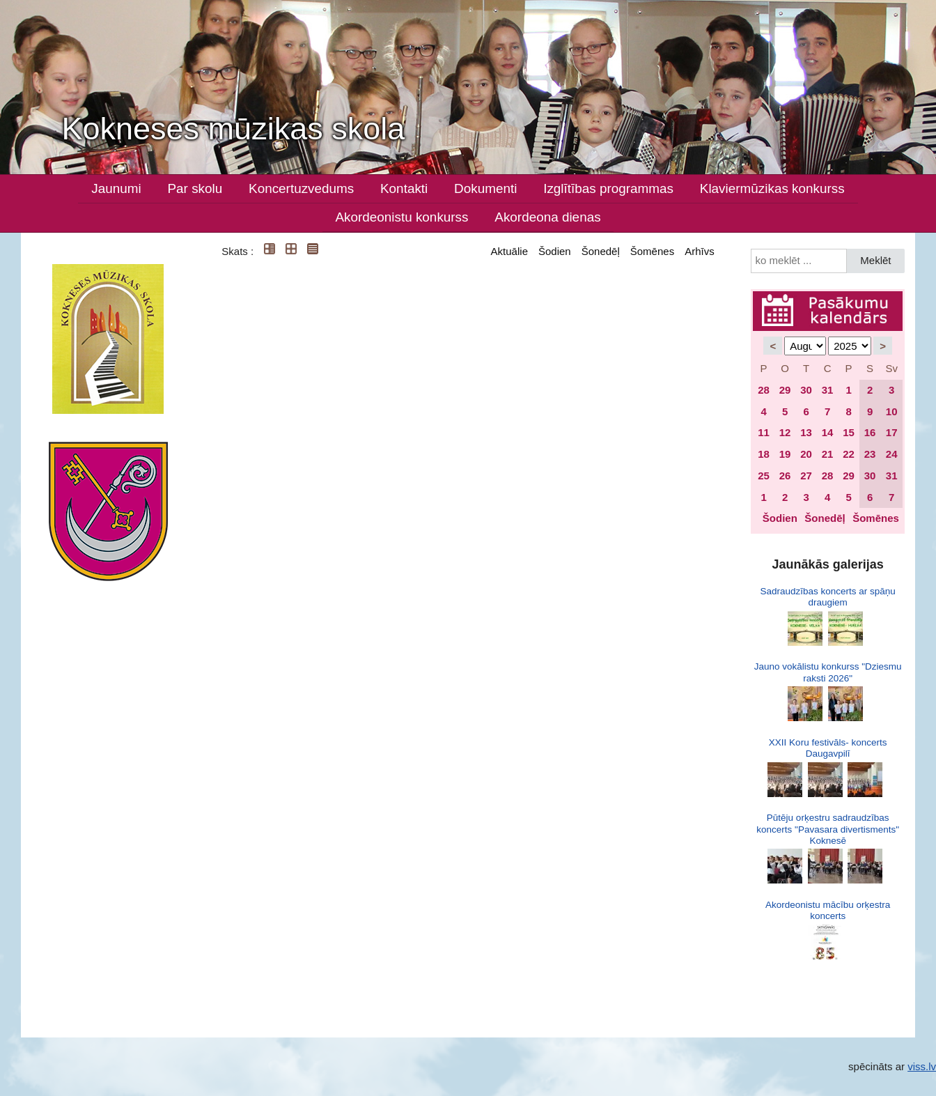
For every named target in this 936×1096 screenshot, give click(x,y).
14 (828, 432)
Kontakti (404, 188)
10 (892, 411)
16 (870, 432)
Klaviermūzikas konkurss (772, 188)
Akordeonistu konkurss (401, 217)
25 (764, 475)
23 (870, 454)
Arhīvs (700, 251)
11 (764, 432)
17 (892, 432)
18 (764, 454)
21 (828, 454)
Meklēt (875, 260)
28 (764, 390)
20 (806, 454)
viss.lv (921, 1066)
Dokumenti (485, 188)
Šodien (554, 251)
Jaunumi (116, 188)
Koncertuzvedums (301, 188)
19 (785, 454)
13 (806, 432)
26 (785, 475)
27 (806, 475)
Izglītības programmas (608, 188)
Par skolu (195, 188)
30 (806, 390)
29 (785, 390)
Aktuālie (509, 251)
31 (828, 390)
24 (892, 454)
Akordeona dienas (547, 217)
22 (849, 454)
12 (785, 432)
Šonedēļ (601, 251)
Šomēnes (652, 251)
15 (849, 432)
